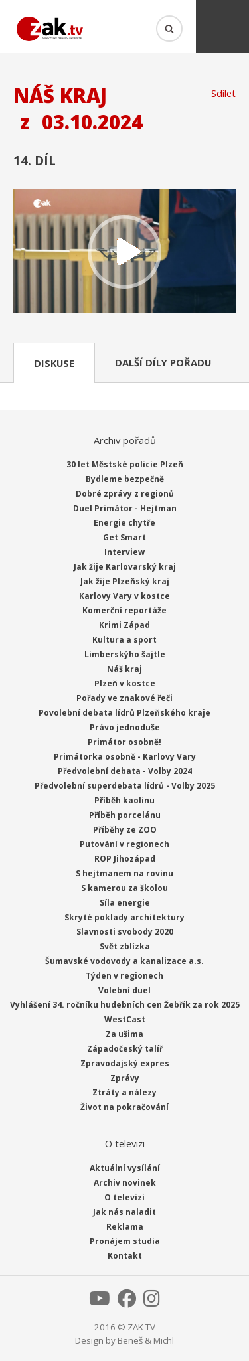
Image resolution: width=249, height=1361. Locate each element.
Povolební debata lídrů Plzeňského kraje (124, 712)
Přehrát (124, 252)
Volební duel (124, 990)
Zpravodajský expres (124, 1063)
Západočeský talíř (125, 1048)
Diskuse (54, 363)
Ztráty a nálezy (124, 1092)
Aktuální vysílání (125, 1168)
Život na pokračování (124, 1107)
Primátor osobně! (124, 742)
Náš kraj (124, 669)
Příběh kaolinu (124, 800)
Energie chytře (124, 522)
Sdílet (223, 93)
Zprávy (124, 1077)
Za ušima (124, 1034)
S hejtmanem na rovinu (124, 873)
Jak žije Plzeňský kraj (124, 581)
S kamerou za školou (124, 888)
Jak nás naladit (124, 1212)
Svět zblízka (125, 946)
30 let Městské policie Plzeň (124, 464)
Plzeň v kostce (124, 683)
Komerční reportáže (124, 610)
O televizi (124, 1197)
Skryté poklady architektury (124, 917)
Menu (222, 26)
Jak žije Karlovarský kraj (125, 566)
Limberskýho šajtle (124, 654)
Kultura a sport (124, 639)
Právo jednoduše (125, 727)
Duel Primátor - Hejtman (125, 508)
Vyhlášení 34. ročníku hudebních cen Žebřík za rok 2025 (125, 1004)
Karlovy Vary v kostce (124, 595)
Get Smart (124, 537)
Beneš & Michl (146, 1340)
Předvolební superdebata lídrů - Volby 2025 (125, 785)
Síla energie (125, 902)
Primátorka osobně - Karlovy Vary (125, 756)
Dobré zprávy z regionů (125, 493)
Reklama (124, 1226)
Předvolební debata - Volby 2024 (125, 771)
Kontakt (125, 1255)
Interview (124, 552)
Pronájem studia (125, 1241)
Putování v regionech (124, 844)
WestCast (124, 1019)
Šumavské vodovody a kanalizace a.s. (124, 961)
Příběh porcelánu (125, 815)
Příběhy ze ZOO (125, 829)
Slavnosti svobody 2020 (124, 931)
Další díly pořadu (163, 362)
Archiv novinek (125, 1182)
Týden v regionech (124, 975)
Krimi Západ (124, 625)
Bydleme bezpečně (125, 479)
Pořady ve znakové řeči (124, 698)
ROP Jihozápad (124, 858)
